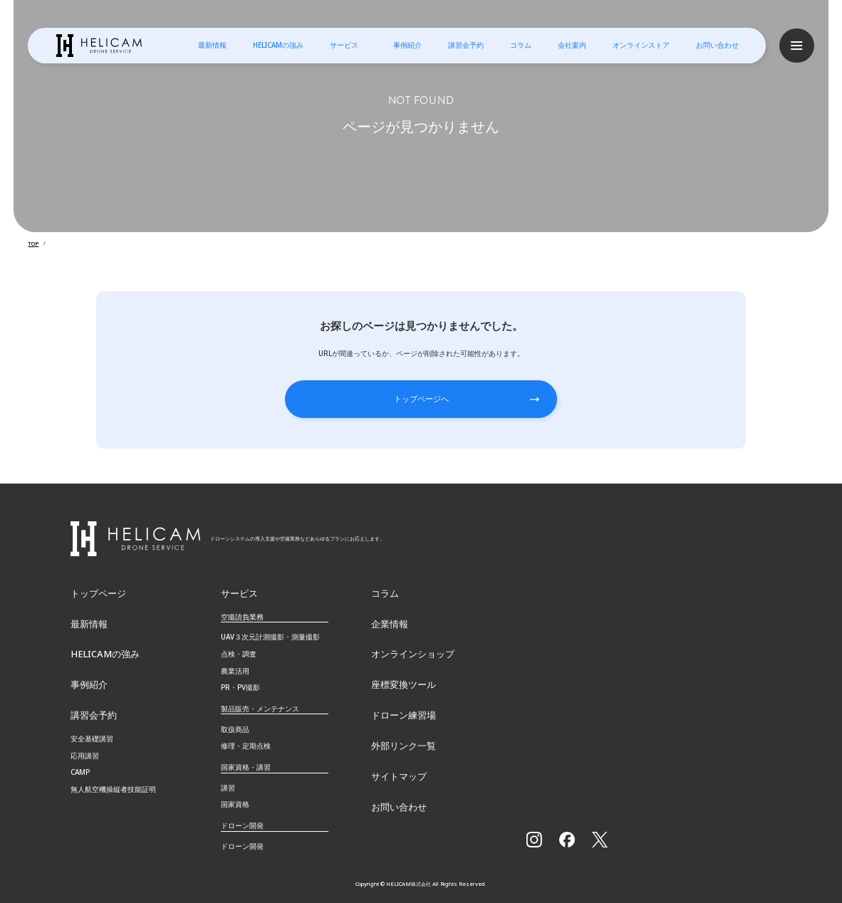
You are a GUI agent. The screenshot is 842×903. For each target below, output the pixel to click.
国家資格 (235, 802)
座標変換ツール (401, 682)
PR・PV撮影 (240, 684)
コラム (520, 45)
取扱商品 (235, 726)
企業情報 (388, 621)
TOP (33, 242)
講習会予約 (465, 45)
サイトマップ (396, 774)
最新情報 (211, 45)
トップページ (96, 590)
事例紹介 (407, 45)
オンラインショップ (409, 651)
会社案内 (571, 45)
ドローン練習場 (401, 712)
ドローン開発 (242, 843)
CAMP (80, 770)
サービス (343, 45)
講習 (228, 785)
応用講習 (85, 753)
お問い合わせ (716, 45)
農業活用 (235, 668)
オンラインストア (640, 45)
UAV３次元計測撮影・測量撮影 (270, 634)
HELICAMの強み (277, 45)
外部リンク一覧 (401, 743)
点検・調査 (238, 651)
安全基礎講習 (92, 736)
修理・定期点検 (246, 743)
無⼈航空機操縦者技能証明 (113, 787)
